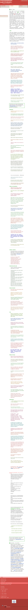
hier (14, 570)
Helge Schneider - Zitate (5, 597)
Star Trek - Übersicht (4, 589)
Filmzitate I (2, 586)
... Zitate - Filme (3, 591)
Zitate (12, 5)
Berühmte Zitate (3, 580)
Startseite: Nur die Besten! (6, 3)
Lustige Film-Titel (3, 596)
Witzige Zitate (3, 581)
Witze (21, 5)
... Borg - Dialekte (4, 593)
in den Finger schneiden (19, 548)
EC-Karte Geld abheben (17, 567)
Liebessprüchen (18, 539)
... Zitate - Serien (3, 590)
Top (14, 601)
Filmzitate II (3, 587)
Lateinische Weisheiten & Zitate (6, 584)
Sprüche (3, 5)
